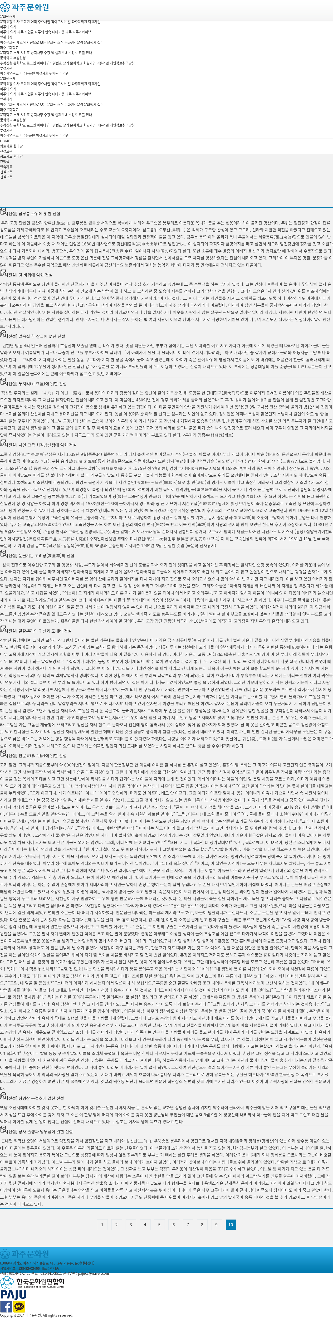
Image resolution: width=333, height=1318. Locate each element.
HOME (5, 140)
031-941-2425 (19, 1273)
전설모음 (6, 172)
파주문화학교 (9, 47)
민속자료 (6, 166)
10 (230, 1224)
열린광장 (6, 37)
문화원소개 (7, 16)
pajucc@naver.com (93, 1273)
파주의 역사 (8, 26)
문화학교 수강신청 (13, 57)
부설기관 (6, 68)
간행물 (4, 161)
